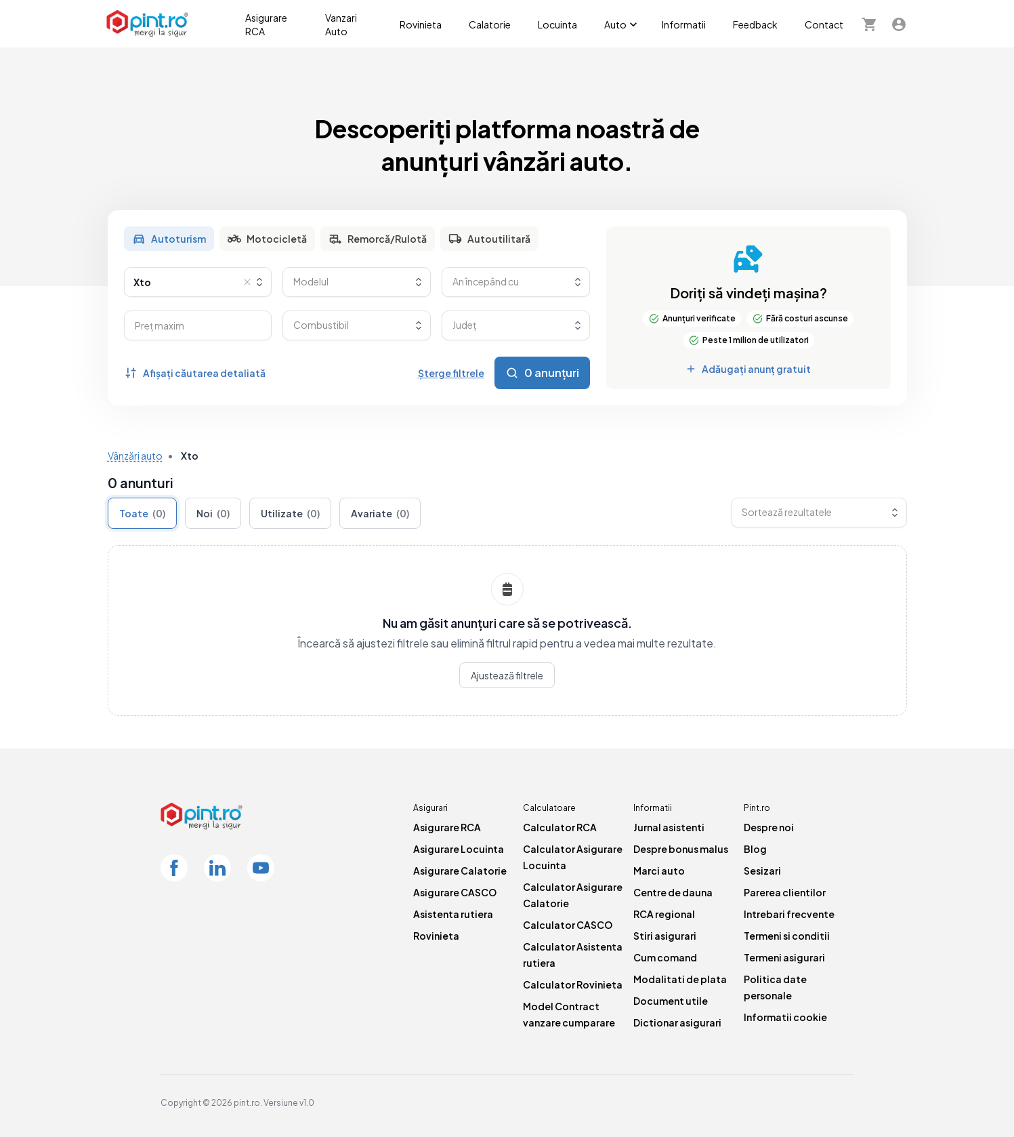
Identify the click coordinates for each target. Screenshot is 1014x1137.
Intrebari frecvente (789, 914)
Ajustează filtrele (507, 675)
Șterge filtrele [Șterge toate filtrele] (451, 373)
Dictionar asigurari (677, 1022)
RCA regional (664, 914)
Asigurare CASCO (455, 892)
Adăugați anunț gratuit (748, 369)
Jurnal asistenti (668, 827)
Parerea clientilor (785, 892)
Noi (213, 513)
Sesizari (762, 870)
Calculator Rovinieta (572, 984)
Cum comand (665, 957)
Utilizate (290, 513)
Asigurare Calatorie (460, 870)
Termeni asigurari (784, 957)
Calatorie (490, 24)
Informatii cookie (785, 1017)
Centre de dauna (673, 892)
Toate (142, 513)
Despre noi (769, 827)
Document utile (670, 1001)
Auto (622, 24)
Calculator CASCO (567, 925)
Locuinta (557, 24)
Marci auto (659, 870)
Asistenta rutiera (453, 914)
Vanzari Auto (341, 24)
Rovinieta (421, 24)
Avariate (380, 513)
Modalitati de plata (680, 979)
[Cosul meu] (869, 23)
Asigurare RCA (266, 24)
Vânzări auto (135, 456)
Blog (755, 849)
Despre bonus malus (680, 849)
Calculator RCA (560, 827)
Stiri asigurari (664, 936)
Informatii (684, 24)
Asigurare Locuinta (458, 849)
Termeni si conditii (787, 936)
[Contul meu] (898, 23)
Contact (824, 24)
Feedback (755, 24)
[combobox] (198, 282)
